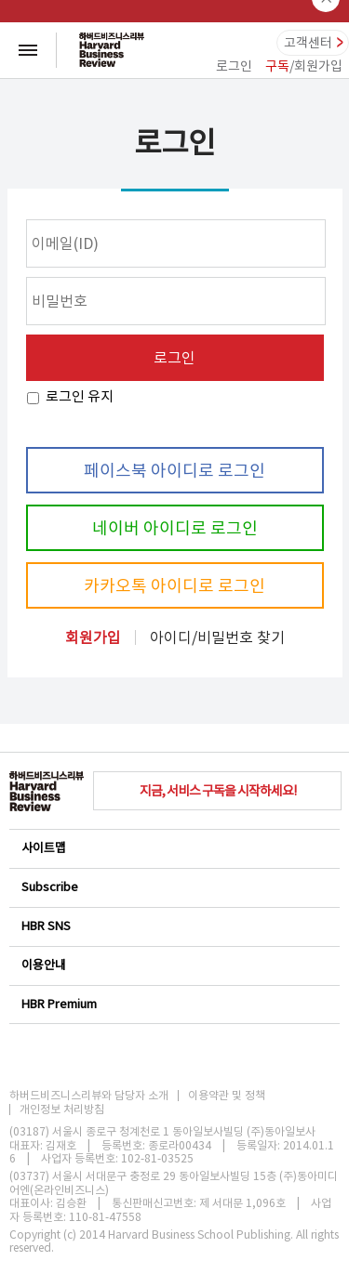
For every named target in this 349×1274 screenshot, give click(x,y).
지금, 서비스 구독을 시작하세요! (218, 790)
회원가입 (93, 637)
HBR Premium (173, 1004)
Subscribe (173, 887)
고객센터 (308, 42)
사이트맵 (173, 848)
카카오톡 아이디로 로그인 (174, 586)
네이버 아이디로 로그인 (175, 528)
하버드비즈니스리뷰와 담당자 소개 (88, 1095)
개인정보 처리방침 (62, 1109)
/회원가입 (303, 66)
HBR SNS (173, 926)
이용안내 (173, 965)
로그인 (234, 66)
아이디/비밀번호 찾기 (217, 637)
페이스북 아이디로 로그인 (174, 470)
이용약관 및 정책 (226, 1095)
